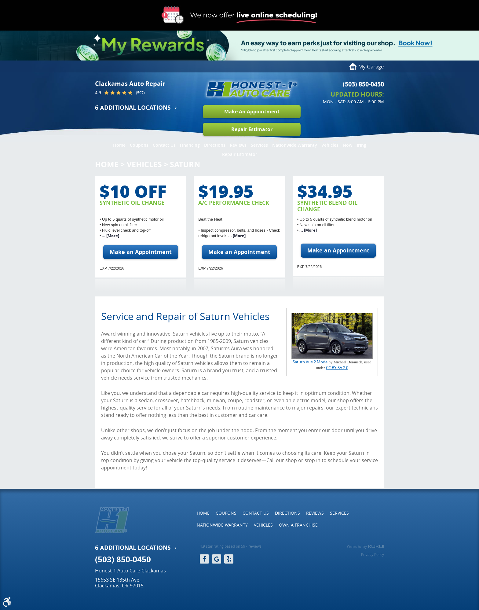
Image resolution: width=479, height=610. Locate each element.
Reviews (238, 145)
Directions (214, 145)
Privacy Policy (372, 554)
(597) (140, 93)
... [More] (110, 235)
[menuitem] (119, 143)
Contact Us (164, 145)
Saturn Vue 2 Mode (310, 362)
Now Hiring (354, 145)
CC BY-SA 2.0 (337, 367)
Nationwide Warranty (294, 145)
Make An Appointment (252, 111)
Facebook (204, 559)
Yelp (228, 559)
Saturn (185, 164)
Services (259, 145)
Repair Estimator (251, 129)
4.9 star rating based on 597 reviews (230, 546)
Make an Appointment (141, 252)
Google (216, 559)
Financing (190, 145)
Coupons (139, 145)
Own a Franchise (298, 525)
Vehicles (329, 145)
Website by (365, 546)
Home (119, 145)
